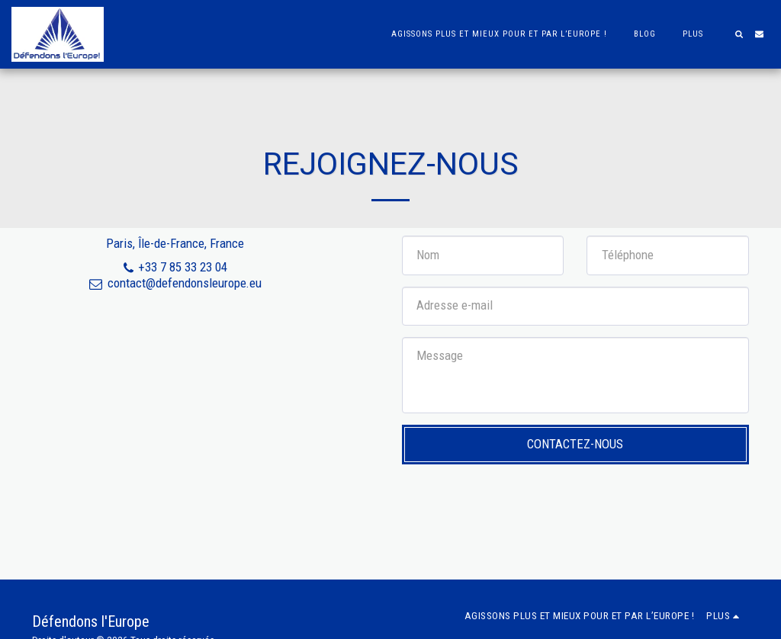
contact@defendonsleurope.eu (175, 283)
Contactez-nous (575, 443)
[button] (738, 34)
